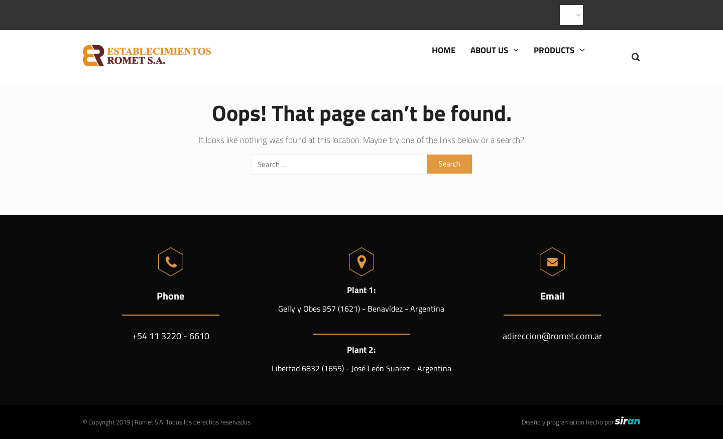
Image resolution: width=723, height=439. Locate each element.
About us (494, 50)
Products (559, 50)
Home (443, 50)
